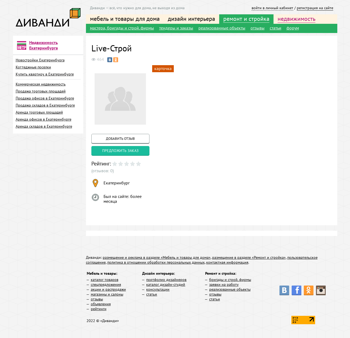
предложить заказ (120, 150)
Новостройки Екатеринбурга (40, 60)
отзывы (258, 28)
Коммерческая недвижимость (41, 84)
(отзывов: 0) (102, 170)
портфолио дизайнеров (166, 279)
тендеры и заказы (176, 28)
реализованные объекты (221, 28)
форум (292, 28)
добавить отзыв (120, 138)
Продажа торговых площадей (41, 91)
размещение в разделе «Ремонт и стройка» (249, 257)
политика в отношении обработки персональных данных (156, 262)
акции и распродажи (108, 289)
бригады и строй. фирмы (230, 279)
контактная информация (227, 262)
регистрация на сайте (315, 7)
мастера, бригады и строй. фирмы (122, 28)
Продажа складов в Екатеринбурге (45, 105)
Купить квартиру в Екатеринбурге (45, 74)
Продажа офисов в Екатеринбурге (45, 98)
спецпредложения (106, 284)
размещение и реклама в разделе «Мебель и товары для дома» (157, 257)
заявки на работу (224, 284)
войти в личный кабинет (272, 7)
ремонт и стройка (246, 18)
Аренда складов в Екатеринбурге (44, 126)
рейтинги (98, 308)
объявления (101, 303)
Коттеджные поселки (33, 67)
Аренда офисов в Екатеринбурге (43, 119)
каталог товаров (104, 279)
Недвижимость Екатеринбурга (43, 45)
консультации (157, 289)
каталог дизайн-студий (165, 284)
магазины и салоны (107, 294)
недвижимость (296, 18)
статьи (275, 28)
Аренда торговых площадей (39, 112)
